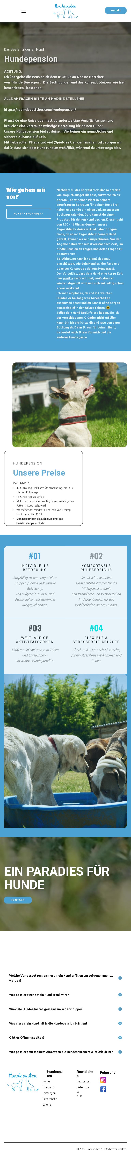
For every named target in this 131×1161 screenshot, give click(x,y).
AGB (79, 1095)
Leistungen (49, 1093)
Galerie (46, 1104)
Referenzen (49, 1098)
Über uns (48, 1087)
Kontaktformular (29, 213)
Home (46, 1081)
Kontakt (116, 10)
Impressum (83, 1081)
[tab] (65, 978)
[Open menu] (23, 12)
